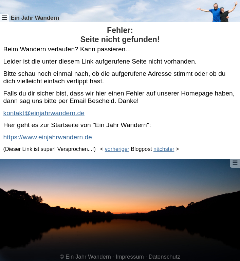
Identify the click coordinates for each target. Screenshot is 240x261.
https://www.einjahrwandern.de (47, 137)
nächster (163, 149)
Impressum (130, 257)
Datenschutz (164, 257)
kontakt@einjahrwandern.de (44, 113)
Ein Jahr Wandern (35, 18)
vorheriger (117, 149)
